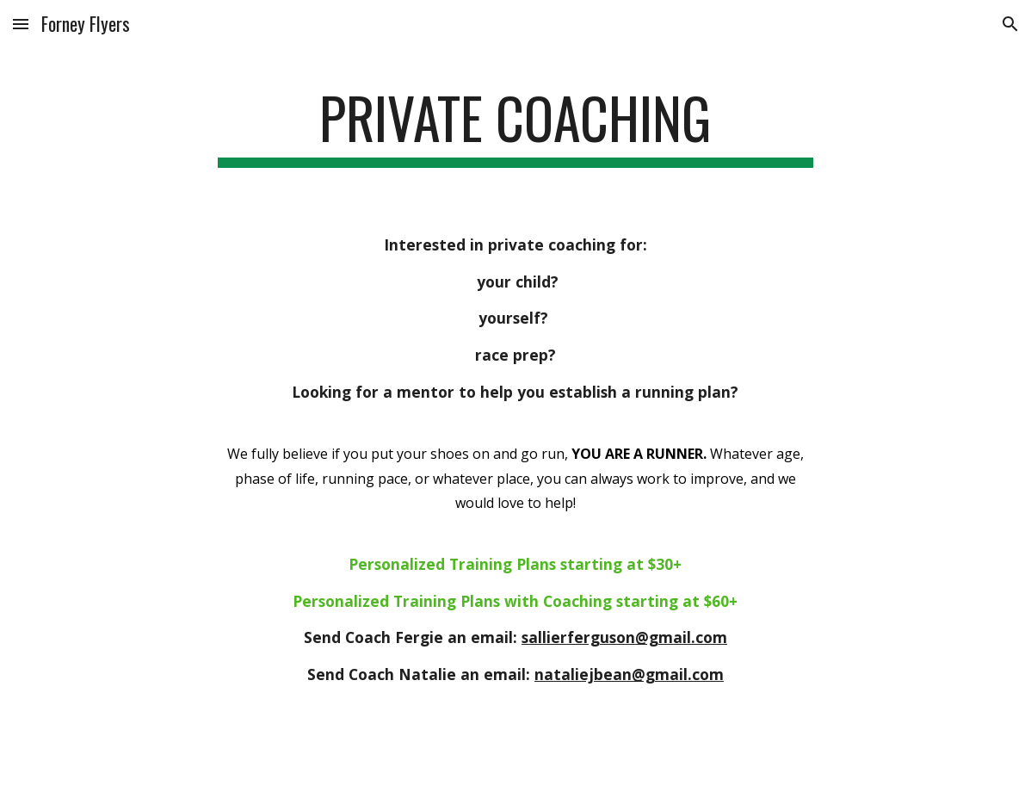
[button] (20, 23)
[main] (515, 126)
